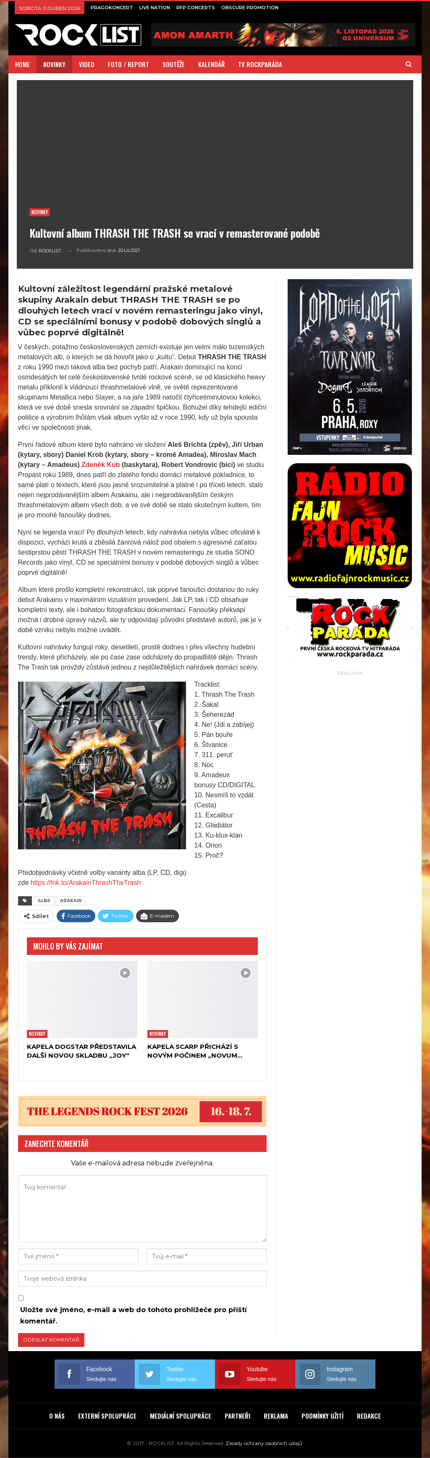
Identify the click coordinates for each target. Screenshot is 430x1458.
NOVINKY (54, 64)
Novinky (39, 212)
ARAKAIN (70, 900)
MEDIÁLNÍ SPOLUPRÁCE (180, 1415)
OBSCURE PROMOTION (249, 7)
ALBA (44, 900)
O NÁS (57, 1415)
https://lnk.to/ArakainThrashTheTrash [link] (86, 882)
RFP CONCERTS (195, 7)
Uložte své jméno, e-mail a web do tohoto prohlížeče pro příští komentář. (133, 1315)
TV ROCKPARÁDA (260, 64)
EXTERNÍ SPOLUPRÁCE (107, 1415)
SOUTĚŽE (174, 64)
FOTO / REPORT (128, 64)
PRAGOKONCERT (112, 7)
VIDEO (86, 64)
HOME (22, 64)
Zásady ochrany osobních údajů (263, 1443)
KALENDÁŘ (211, 64)
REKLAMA (276, 1415)
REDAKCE (369, 1415)
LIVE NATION (154, 7)
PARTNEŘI (237, 1415)
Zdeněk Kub (100, 464)
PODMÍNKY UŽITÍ (322, 1415)
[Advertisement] (349, 730)
